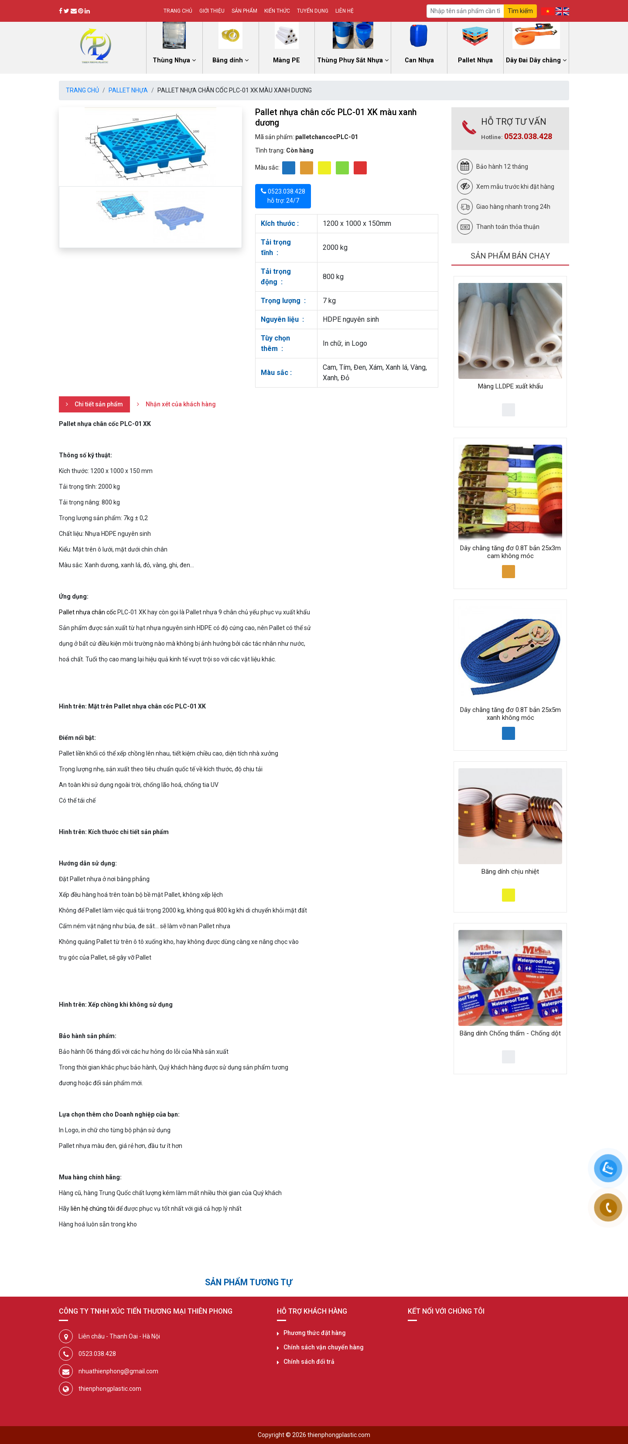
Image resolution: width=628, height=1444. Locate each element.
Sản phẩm (244, 11)
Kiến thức (277, 11)
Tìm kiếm (520, 10)
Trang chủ (178, 11)
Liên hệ (344, 11)
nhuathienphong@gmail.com (118, 1371)
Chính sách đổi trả (308, 1361)
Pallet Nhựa (128, 90)
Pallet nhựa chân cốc (87, 612)
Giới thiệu (212, 11)
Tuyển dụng (312, 11)
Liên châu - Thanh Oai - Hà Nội (119, 1336)
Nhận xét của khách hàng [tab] (181, 404)
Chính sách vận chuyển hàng (323, 1347)
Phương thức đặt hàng (314, 1332)
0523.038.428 (528, 136)
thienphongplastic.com (109, 1388)
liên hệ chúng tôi (93, 1208)
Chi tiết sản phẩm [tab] (99, 404)
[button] (72, 146)
